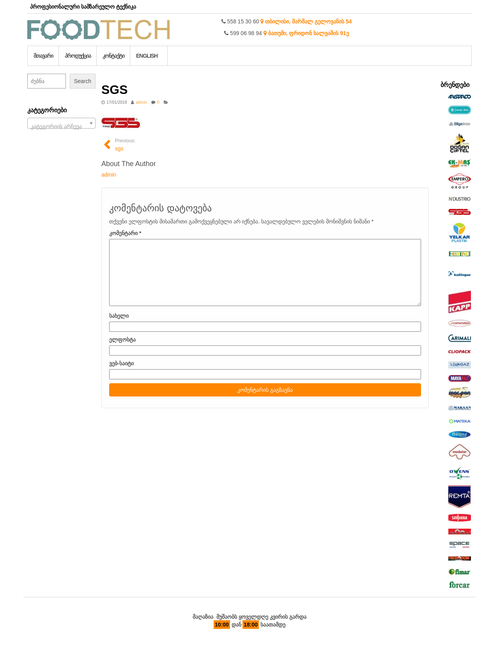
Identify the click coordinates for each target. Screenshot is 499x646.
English (146, 56)
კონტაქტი (113, 56)
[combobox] (61, 123)
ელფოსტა (122, 339)
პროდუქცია (78, 56)
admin (141, 102)
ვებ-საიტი (121, 363)
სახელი (119, 316)
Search (82, 81)
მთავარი (43, 56)
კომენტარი (125, 233)
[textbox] (61, 126)
